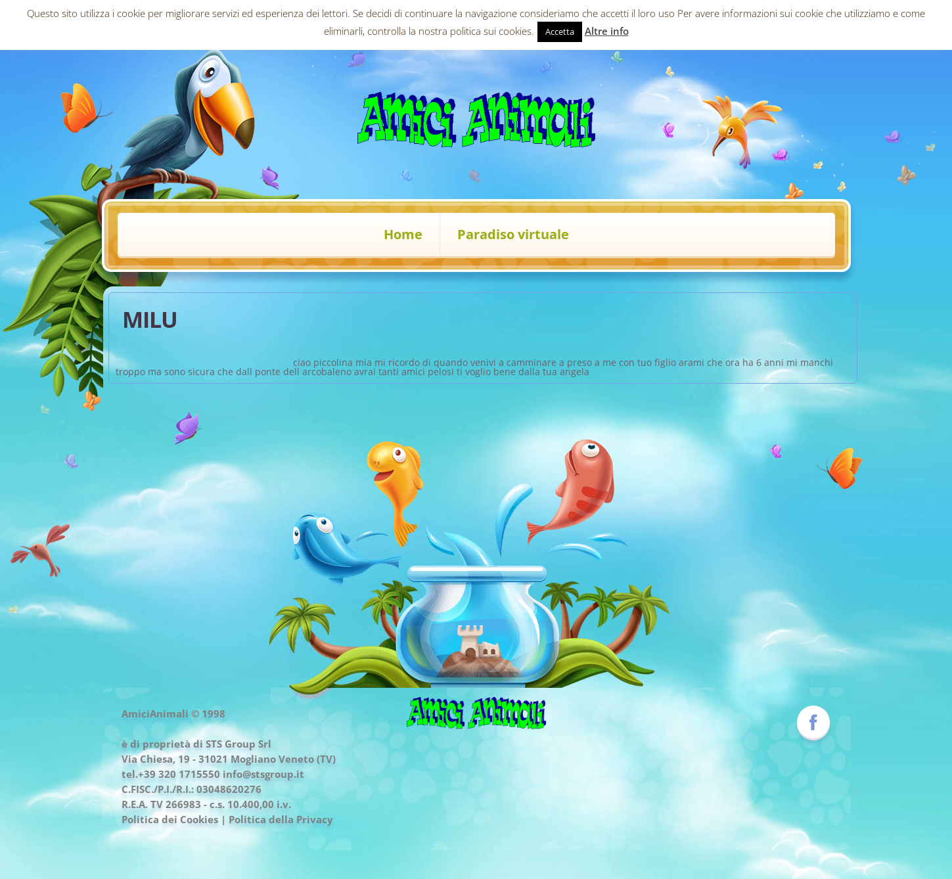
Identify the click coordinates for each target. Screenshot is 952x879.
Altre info (607, 30)
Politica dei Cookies (170, 819)
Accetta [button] (559, 31)
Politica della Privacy (281, 819)
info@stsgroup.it (263, 773)
